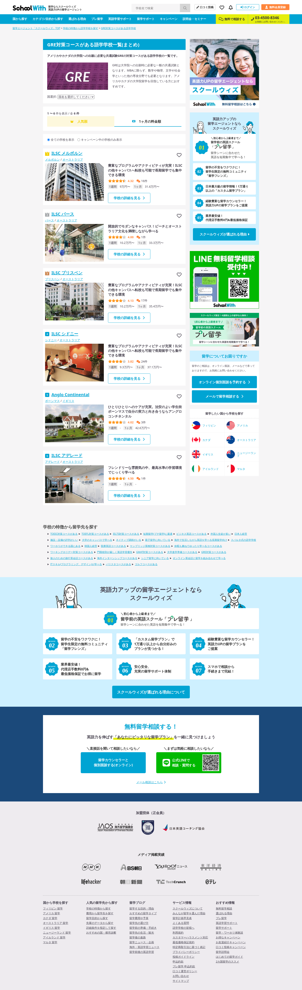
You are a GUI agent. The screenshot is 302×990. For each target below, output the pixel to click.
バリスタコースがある (118, 564)
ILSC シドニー (64, 334)
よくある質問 (181, 923)
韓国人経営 (91, 546)
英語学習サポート (120, 19)
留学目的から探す (97, 918)
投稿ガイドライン (183, 957)
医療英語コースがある (113, 546)
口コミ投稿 (204, 7)
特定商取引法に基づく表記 (189, 947)
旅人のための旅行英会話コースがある (71, 558)
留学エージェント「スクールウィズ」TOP (36, 28)
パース (49, 220)
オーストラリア (72, 159)
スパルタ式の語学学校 (243, 540)
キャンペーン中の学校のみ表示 (101, 140)
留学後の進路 (137, 937)
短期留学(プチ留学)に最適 (157, 534)
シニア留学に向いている (155, 558)
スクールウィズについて (188, 908)
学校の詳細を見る (129, 198)
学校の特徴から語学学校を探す (80, 28)
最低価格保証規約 (183, 942)
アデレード (52, 462)
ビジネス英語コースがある (191, 534)
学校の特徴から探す (98, 908)
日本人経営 (240, 534)
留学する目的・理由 (141, 908)
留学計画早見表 (182, 918)
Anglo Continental (70, 394)
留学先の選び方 (138, 923)
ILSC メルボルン (66, 153)
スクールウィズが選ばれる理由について (151, 692)
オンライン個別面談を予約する (224, 382)
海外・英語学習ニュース (144, 947)
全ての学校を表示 (62, 140)
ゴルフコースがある (146, 564)
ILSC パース (62, 214)
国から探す (20, 19)
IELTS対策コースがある (126, 534)
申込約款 (178, 961)
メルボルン (52, 159)
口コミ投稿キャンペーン (231, 947)
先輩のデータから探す (99, 923)
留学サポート (146, 19)
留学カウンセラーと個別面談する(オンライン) (113, 762)
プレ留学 (97, 19)
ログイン (247, 7)
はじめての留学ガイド (229, 957)
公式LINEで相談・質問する (191, 762)
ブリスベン (52, 279)
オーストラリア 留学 (55, 923)
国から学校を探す (55, 902)
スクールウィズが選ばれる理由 (224, 234)
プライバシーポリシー (186, 952)
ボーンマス (52, 401)
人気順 (82, 121)
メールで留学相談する (224, 396)
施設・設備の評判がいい (64, 540)
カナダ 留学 (50, 918)
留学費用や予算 (138, 918)
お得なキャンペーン (228, 937)
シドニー (51, 340)
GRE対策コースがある (213, 552)
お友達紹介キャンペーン (231, 942)
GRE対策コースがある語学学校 (118, 28)
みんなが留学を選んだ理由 (189, 913)
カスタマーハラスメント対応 (190, 937)
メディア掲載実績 (151, 854)
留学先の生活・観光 (141, 932)
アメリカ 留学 (51, 913)
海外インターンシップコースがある (117, 558)
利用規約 (178, 932)
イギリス (68, 401)
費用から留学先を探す (99, 913)
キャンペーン (168, 19)
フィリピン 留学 (53, 908)
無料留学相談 (224, 908)
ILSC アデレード (66, 455)
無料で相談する (232, 19)
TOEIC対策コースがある (64, 534)
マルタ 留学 (50, 942)
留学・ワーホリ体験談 (229, 932)
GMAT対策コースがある (149, 552)
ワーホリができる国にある (65, 546)
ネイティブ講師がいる (128, 540)
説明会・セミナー (194, 19)
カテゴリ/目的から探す (48, 19)
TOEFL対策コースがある (95, 534)
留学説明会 (222, 952)
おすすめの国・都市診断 (101, 932)
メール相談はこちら (151, 782)
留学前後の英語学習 (141, 952)
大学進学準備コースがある (182, 552)
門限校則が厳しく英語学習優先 (114, 552)
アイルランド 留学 (54, 937)
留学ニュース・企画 (141, 942)
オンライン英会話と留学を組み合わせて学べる (199, 558)
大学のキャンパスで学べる (97, 540)
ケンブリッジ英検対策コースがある (150, 546)
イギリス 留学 (51, 928)
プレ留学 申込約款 (184, 966)
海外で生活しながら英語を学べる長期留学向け (200, 540)
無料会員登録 (275, 7)
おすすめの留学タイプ (143, 913)
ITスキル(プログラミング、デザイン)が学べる (76, 564)
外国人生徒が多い (221, 534)
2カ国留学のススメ (227, 961)
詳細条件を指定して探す (101, 928)
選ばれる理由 (77, 19)
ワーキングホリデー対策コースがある (71, 552)
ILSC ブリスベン (66, 273)
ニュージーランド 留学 (57, 932)
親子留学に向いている (157, 540)
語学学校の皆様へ (183, 928)
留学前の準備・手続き (143, 928)
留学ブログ (137, 902)
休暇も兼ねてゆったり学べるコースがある (198, 546)
